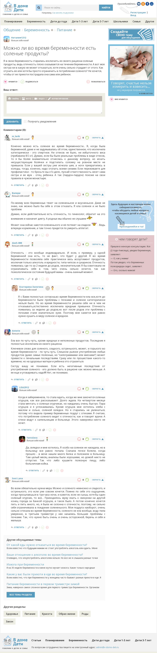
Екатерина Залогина (31, 286)
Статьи (36, 640)
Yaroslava (32, 437)
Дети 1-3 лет (80, 21)
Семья (136, 21)
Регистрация (138, 12)
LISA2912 (24, 387)
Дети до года (58, 21)
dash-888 (17, 242)
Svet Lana (17, 478)
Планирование (13, 21)
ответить (19, 185)
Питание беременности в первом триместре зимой (43, 584)
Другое (149, 21)
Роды (85, 614)
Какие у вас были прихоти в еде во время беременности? (47, 574)
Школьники (120, 21)
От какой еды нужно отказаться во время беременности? (47, 545)
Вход (133, 15)
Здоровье (12, 614)
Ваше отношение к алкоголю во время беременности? (45, 554)
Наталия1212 (18, 37)
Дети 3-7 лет (101, 21)
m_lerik (16, 136)
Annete (16, 330)
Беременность (36, 21)
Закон (9, 621)
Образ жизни (67, 614)
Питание (64, 29)
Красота (47, 614)
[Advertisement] (131, 151)
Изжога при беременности (25, 564)
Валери (16, 193)
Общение (12, 29)
